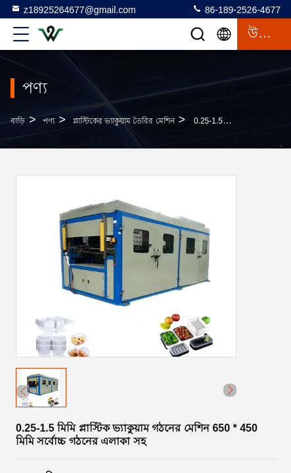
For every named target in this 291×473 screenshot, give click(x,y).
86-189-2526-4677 (236, 9)
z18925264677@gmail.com (73, 9)
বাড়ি (18, 120)
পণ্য (49, 120)
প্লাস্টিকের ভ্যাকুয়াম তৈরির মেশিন (124, 120)
